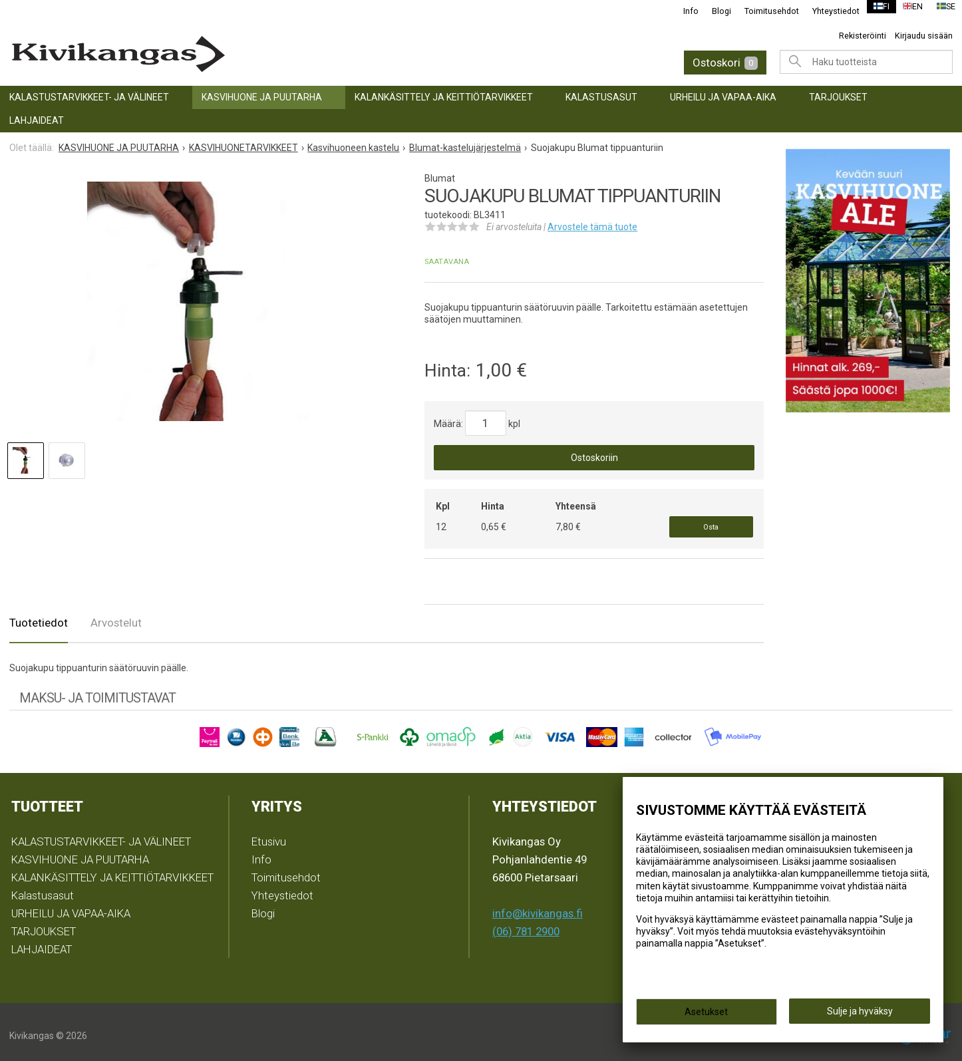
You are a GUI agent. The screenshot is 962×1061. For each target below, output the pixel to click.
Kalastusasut (601, 97)
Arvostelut (116, 616)
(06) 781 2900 (526, 924)
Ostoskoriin (594, 457)
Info (683, 11)
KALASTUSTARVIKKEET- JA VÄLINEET (89, 97)
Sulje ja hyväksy (860, 1015)
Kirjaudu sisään (924, 36)
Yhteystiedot (828, 11)
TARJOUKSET (838, 97)
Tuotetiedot (38, 616)
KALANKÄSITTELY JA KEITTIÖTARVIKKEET (444, 97)
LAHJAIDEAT (36, 120)
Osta (711, 523)
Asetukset (706, 1015)
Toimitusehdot (763, 11)
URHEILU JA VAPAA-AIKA (723, 97)
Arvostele (592, 227)
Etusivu (268, 834)
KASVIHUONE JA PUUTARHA (262, 97)
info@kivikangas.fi (537, 906)
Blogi (713, 11)
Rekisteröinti (862, 36)
